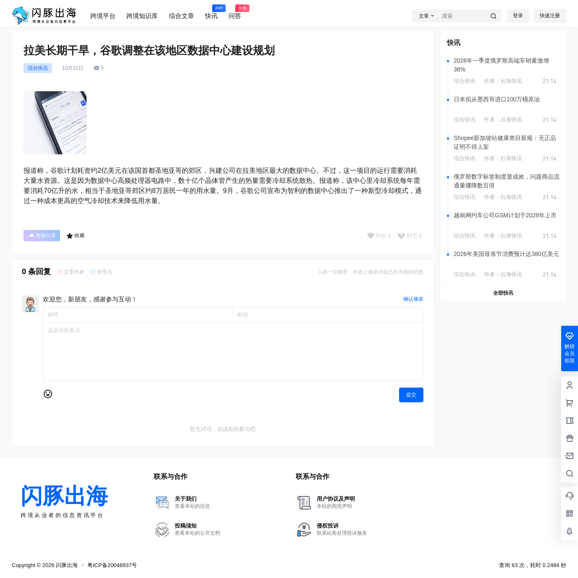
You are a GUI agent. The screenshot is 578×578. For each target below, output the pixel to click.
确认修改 (413, 299)
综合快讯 (38, 68)
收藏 (75, 235)
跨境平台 (103, 15)
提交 (411, 395)
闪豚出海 (66, 565)
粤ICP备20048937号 (112, 565)
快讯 (211, 11)
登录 (518, 15)
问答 (235, 11)
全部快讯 (503, 293)
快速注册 (550, 15)
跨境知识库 (142, 15)
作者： (503, 81)
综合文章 (181, 15)
